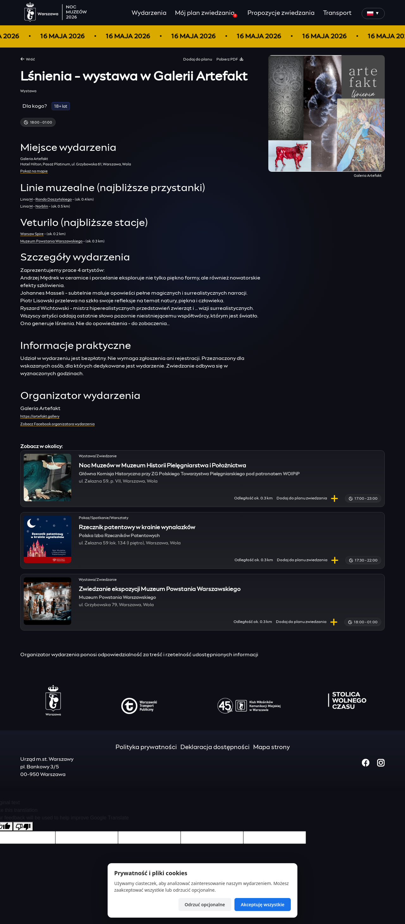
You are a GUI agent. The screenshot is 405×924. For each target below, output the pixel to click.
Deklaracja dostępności (215, 747)
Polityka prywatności (146, 747)
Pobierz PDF (230, 59)
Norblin (41, 206)
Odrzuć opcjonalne (205, 905)
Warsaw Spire (32, 234)
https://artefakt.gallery (39, 416)
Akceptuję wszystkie (262, 905)
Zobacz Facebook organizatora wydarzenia (57, 424)
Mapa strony (271, 747)
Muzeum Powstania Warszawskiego (51, 241)
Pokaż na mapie (34, 171)
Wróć (27, 59)
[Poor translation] (23, 826)
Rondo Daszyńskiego (53, 199)
